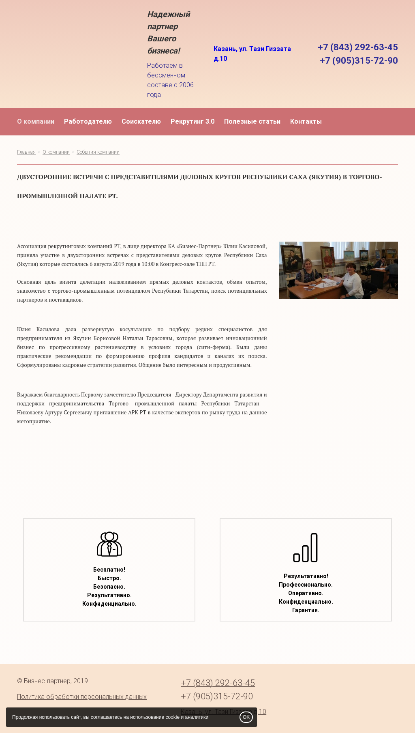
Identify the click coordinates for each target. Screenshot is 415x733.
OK (246, 717)
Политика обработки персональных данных (82, 697)
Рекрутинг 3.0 (192, 121)
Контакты (306, 121)
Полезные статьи (252, 121)
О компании (35, 121)
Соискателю (141, 121)
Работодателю (88, 121)
